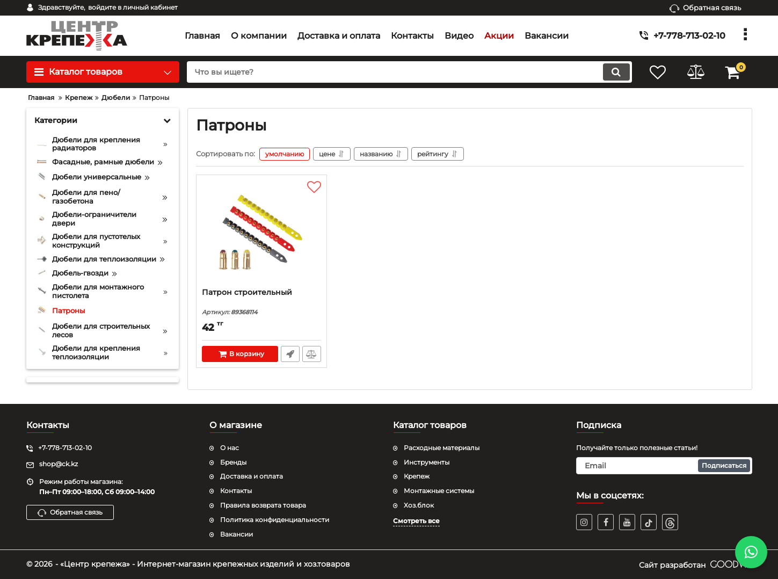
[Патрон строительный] (262, 234)
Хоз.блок (419, 505)
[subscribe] (664, 465)
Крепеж (417, 476)
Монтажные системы (439, 491)
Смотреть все (416, 521)
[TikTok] (649, 522)
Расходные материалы (441, 448)
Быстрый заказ (290, 354)
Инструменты (426, 462)
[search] (409, 72)
